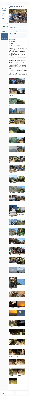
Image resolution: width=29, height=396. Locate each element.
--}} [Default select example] (4, 31)
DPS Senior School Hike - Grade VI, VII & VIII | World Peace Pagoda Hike (4, 18)
